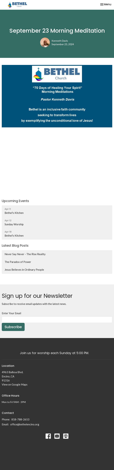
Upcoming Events (15, 201)
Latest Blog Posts (15, 245)
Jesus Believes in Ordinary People (24, 269)
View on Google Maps (14, 384)
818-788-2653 (20, 419)
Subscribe (13, 326)
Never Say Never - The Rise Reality (25, 254)
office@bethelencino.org (24, 424)
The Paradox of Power (18, 261)
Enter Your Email (11, 313)
